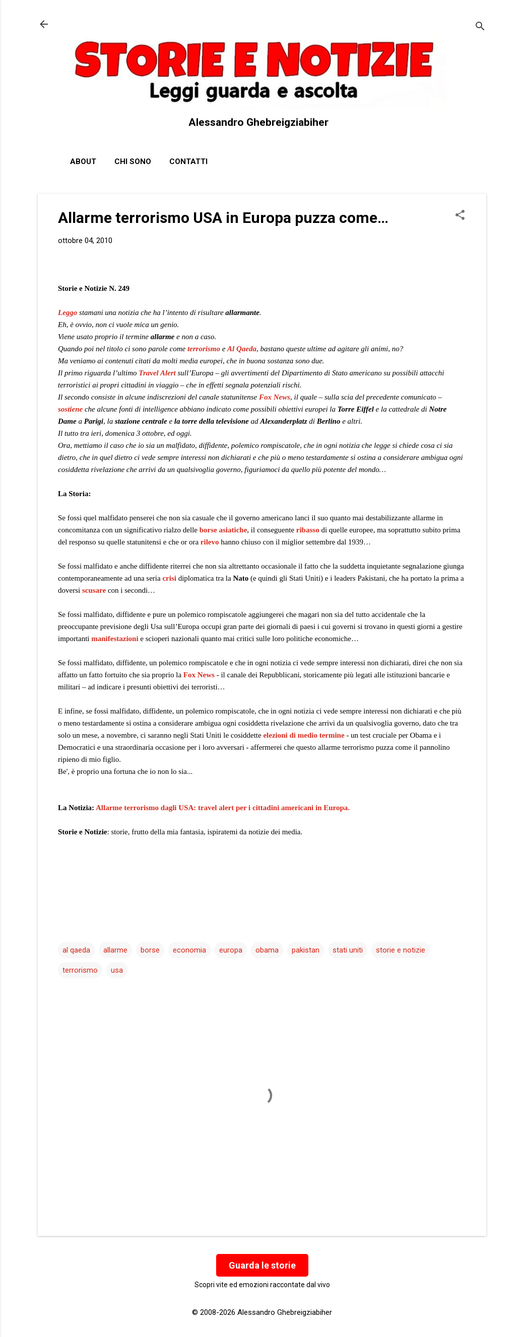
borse (150, 950)
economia (189, 950)
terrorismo (203, 349)
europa (230, 950)
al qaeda (76, 950)
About (83, 161)
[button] (460, 216)
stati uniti (348, 950)
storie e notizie (400, 950)
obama (267, 950)
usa (117, 970)
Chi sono (132, 161)
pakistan (305, 950)
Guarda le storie (262, 1265)
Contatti (188, 161)
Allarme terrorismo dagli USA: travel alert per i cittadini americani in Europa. (223, 808)
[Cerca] (480, 27)
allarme (115, 950)
